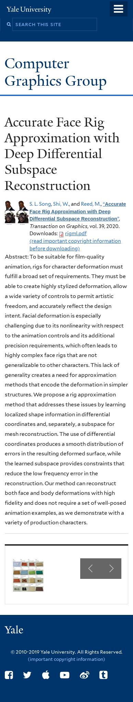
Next (111, 568)
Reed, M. (91, 204)
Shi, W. (61, 204)
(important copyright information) (66, 659)
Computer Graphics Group (57, 72)
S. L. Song (40, 204)
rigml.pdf (76, 233)
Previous (90, 568)
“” (77, 211)
